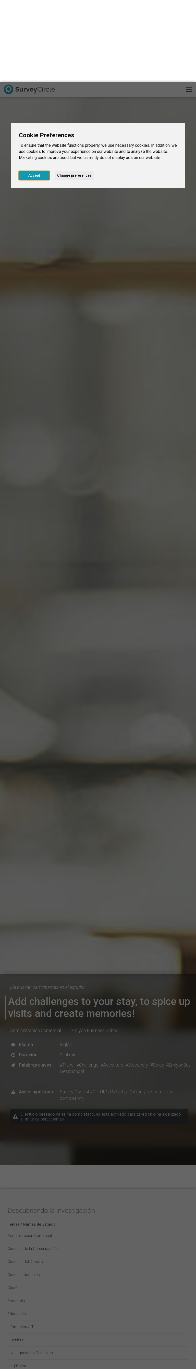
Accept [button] (34, 94)
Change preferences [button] (74, 94)
